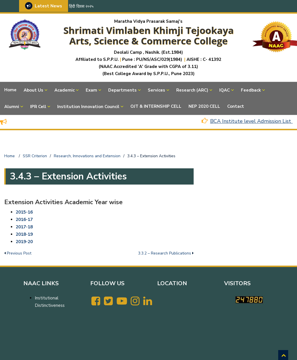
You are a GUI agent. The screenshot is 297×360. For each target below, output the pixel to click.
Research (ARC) (192, 90)
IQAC (224, 90)
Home (10, 90)
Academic (64, 90)
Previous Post (19, 253)
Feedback (251, 90)
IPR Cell (38, 106)
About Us (33, 90)
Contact (235, 106)
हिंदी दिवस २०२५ (81, 6)
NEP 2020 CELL (204, 106)
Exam (91, 90)
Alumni (11, 106)
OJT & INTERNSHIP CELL (155, 106)
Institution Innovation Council (88, 106)
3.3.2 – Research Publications (164, 253)
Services (156, 90)
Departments (122, 90)
